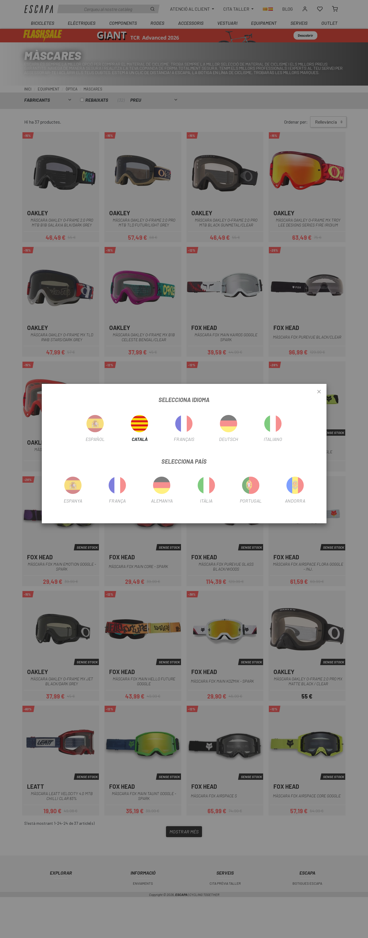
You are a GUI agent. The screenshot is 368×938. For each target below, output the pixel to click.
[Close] (319, 391)
